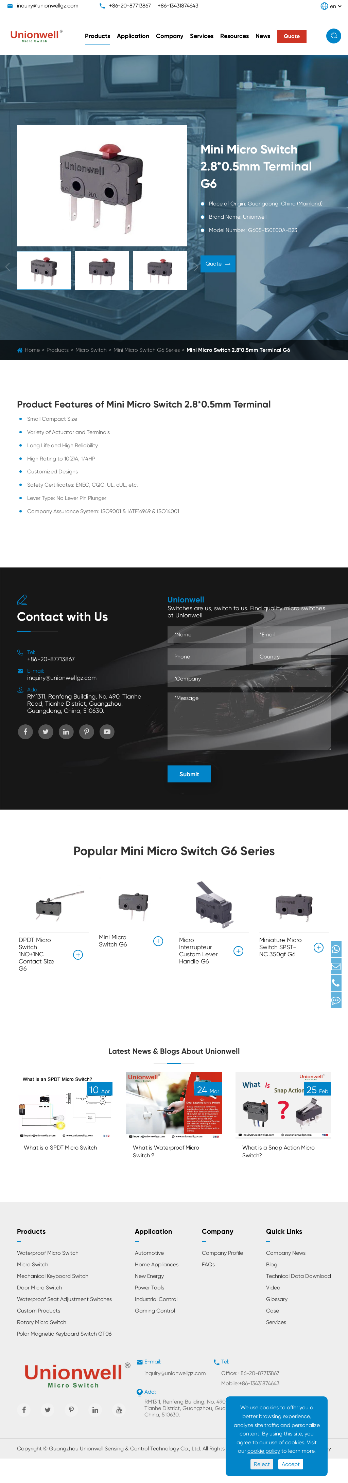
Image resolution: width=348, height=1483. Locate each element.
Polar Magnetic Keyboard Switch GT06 (64, 1358)
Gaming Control (155, 1335)
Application (133, 36)
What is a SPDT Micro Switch (57, 1174)
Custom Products (38, 1335)
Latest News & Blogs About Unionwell (174, 1060)
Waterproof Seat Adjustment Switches (64, 1323)
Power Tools (149, 1312)
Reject (262, 1464)
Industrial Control (156, 1323)
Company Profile (222, 1277)
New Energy (149, 1300)
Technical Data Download (298, 1300)
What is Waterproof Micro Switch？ (172, 1174)
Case (272, 1335)
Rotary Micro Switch (41, 1346)
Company (169, 36)
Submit (189, 774)
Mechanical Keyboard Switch (52, 1300)
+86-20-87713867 (130, 5)
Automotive (149, 1277)
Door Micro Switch (39, 1312)
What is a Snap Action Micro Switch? (277, 1174)
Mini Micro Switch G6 (113, 937)
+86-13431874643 (178, 5)
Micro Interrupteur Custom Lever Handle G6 (198, 950)
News (263, 36)
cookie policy (263, 1451)
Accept (291, 1464)
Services (201, 36)
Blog (271, 1289)
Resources (234, 36)
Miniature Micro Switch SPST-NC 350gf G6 (280, 947)
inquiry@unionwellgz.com (48, 5)
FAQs (208, 1289)
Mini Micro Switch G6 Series (147, 350)
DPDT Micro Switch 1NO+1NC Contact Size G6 (36, 954)
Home (32, 350)
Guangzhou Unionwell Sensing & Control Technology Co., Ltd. (125, 1473)
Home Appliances (156, 1289)
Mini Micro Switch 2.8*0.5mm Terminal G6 (238, 350)
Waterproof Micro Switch (48, 1277)
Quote (218, 264)
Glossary (277, 1323)
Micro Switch (91, 350)
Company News (286, 1277)
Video (273, 1312)
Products (97, 36)
